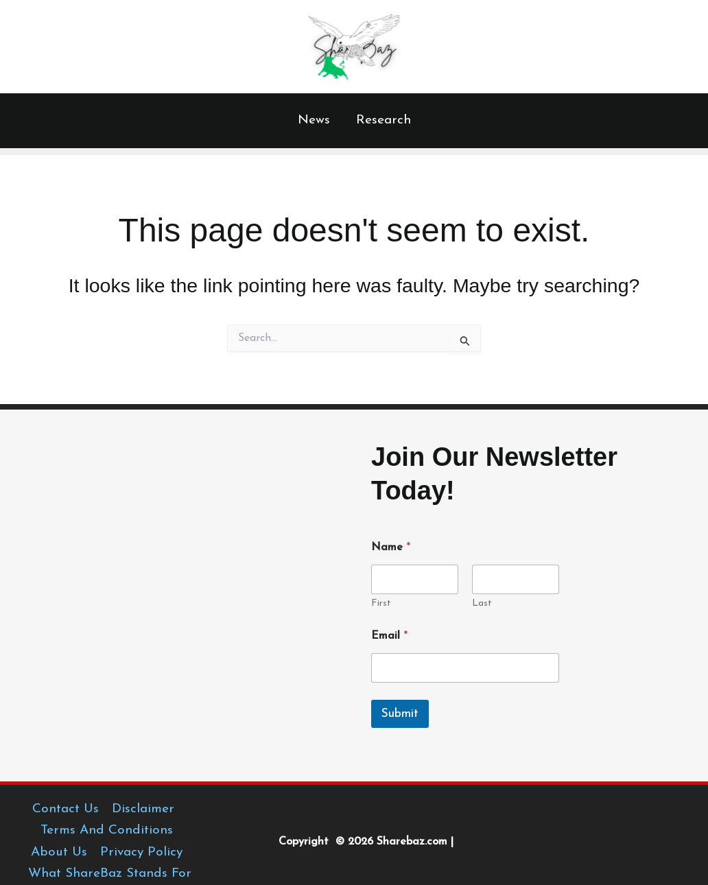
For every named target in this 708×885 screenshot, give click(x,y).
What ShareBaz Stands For (109, 873)
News (314, 120)
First (381, 603)
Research (383, 120)
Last (482, 603)
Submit (399, 714)
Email (389, 635)
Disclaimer (143, 809)
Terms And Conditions (106, 830)
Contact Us (65, 809)
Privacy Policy (141, 852)
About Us (59, 852)
